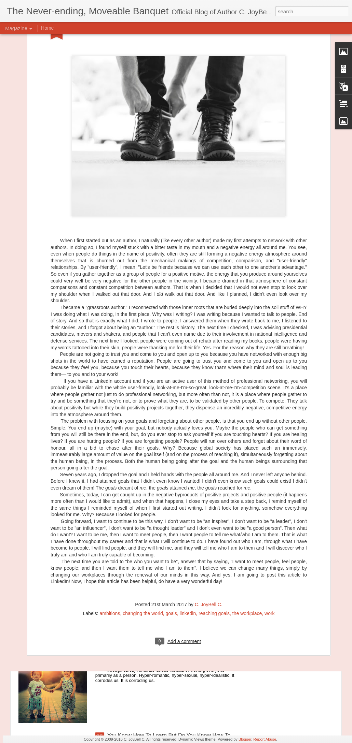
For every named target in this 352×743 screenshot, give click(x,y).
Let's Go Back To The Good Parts (147, 658)
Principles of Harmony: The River (147, 580)
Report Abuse (264, 739)
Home (47, 28)
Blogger (245, 739)
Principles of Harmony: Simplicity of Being (157, 503)
